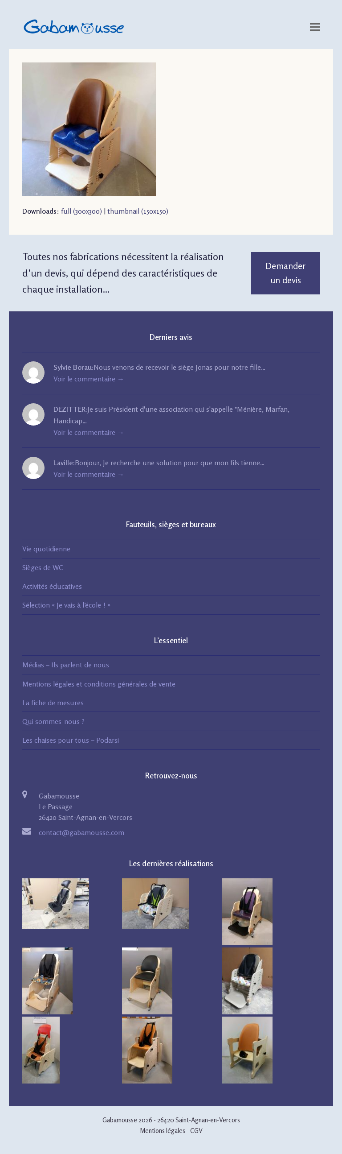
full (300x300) (81, 211)
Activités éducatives (52, 586)
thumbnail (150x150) (137, 211)
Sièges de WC (42, 567)
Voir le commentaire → (88, 378)
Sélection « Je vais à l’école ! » (66, 604)
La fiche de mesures (53, 702)
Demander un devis (285, 273)
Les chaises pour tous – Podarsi (70, 740)
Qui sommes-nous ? (53, 721)
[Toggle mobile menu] (315, 26)
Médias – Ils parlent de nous (65, 664)
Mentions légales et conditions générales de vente (98, 683)
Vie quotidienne (46, 548)
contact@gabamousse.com (81, 832)
